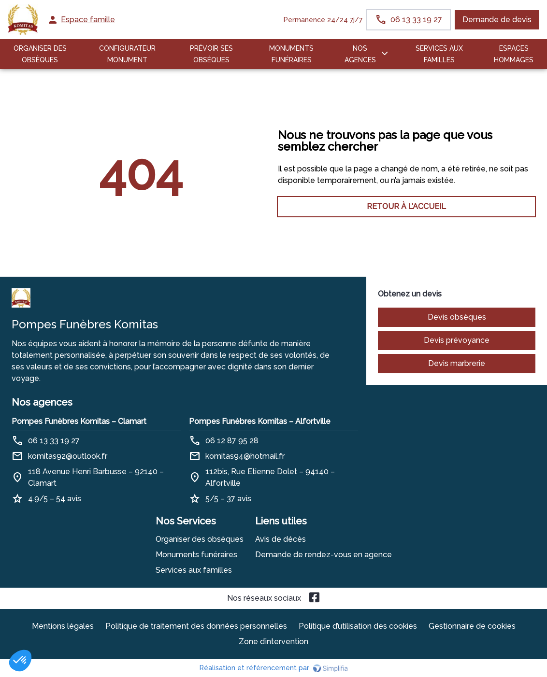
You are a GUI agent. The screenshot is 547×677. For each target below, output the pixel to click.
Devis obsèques (457, 317)
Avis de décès (280, 539)
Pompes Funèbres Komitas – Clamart (79, 421)
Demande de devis (497, 19)
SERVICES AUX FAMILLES (439, 54)
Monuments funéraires (291, 54)
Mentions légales (63, 626)
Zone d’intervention (273, 641)
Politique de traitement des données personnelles (196, 626)
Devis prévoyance (456, 340)
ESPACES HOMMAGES (513, 54)
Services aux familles (194, 570)
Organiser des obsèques (200, 539)
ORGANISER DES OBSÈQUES (40, 54)
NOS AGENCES (360, 54)
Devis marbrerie (456, 363)
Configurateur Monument (127, 54)
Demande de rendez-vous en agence (323, 554)
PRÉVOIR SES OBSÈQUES (211, 54)
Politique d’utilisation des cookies (358, 626)
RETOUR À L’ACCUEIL (140, 206)
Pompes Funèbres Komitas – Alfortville (260, 421)
